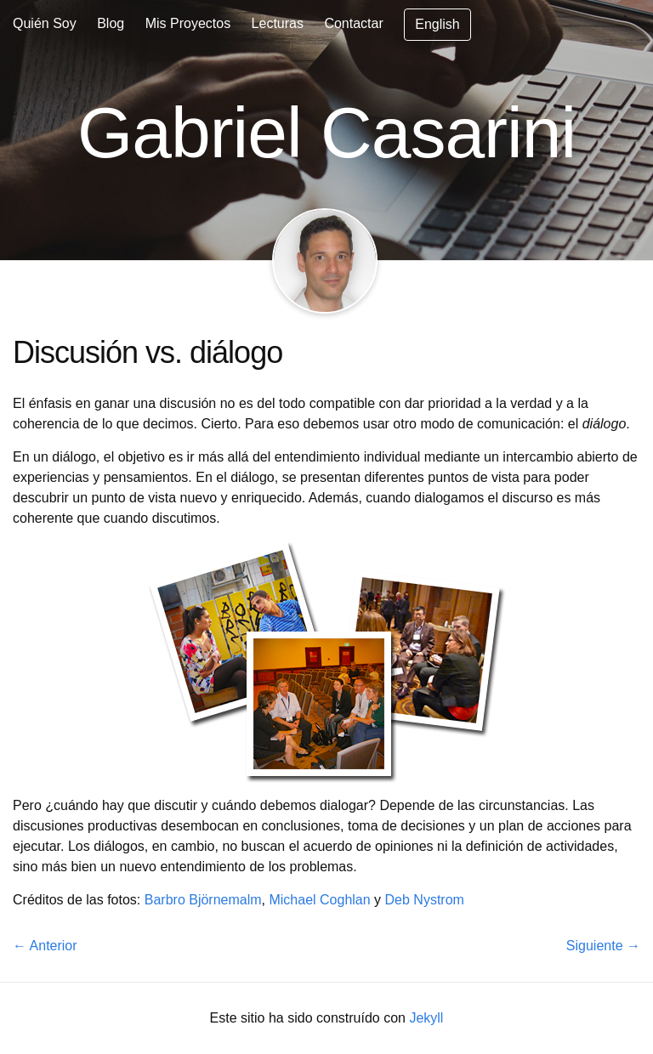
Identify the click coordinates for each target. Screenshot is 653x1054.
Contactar (353, 23)
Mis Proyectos (187, 23)
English (437, 24)
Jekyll (426, 1018)
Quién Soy (45, 23)
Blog (110, 23)
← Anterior (45, 945)
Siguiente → (603, 945)
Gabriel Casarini (326, 133)
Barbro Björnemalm (203, 899)
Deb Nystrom (424, 899)
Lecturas (278, 23)
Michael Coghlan (319, 899)
